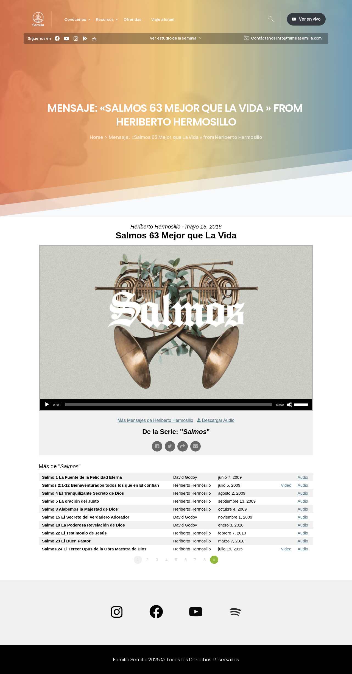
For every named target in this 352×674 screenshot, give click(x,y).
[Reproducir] (47, 404)
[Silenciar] (289, 404)
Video (286, 485)
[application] (176, 404)
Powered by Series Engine (293, 574)
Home (96, 137)
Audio (303, 477)
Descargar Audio (218, 420)
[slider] (168, 404)
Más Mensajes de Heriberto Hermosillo (155, 420)
